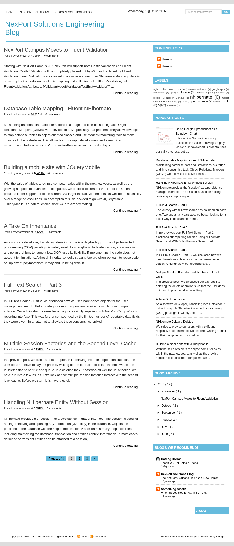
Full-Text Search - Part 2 (171, 227)
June (165, 434)
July (165, 426)
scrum (216, 101)
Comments (99, 536)
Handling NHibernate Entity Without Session (184, 182)
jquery (173, 92)
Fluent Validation (198, 89)
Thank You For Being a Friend (179, 462)
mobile (156, 97)
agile (155, 89)
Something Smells (173, 489)
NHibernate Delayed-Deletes (174, 321)
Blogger (220, 536)
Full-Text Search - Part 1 (171, 205)
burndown (168, 89)
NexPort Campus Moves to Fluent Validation (189, 398)
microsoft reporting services (210, 92)
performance (199, 101)
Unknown (168, 59)
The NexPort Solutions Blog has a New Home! (189, 477)
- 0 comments (50, 55)
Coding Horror (171, 459)
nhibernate (201, 97)
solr (226, 101)
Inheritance (159, 92)
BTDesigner (192, 536)
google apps (218, 89)
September (169, 412)
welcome (171, 105)
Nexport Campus (175, 97)
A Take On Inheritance (170, 299)
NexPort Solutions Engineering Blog (53, 536)
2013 (161, 384)
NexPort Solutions (34, 12)
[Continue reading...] (126, 93)
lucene (185, 92)
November (169, 391)
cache (181, 89)
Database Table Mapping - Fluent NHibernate (185, 160)
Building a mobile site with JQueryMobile (182, 344)
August (166, 419)
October (167, 405)
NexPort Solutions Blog (73, 12)
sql (160, 105)
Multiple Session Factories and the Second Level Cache (70, 343)
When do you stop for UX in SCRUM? (184, 492)
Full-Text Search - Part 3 (171, 250)
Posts (84, 536)
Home (10, 12)
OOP (184, 101)
